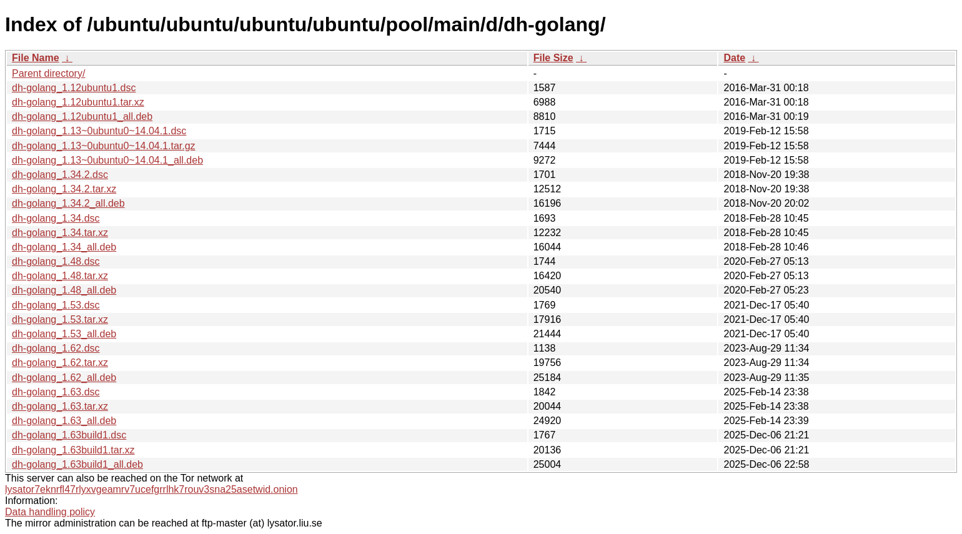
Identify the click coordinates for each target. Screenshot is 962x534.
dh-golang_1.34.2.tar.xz (64, 189)
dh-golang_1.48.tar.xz (60, 275)
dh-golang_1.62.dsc (56, 348)
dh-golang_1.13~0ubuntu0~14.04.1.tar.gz (104, 146)
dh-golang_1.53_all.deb (64, 334)
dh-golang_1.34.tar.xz (60, 232)
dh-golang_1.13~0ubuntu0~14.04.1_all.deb (107, 160)
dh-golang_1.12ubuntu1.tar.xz (78, 102)
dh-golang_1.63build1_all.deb (77, 464)
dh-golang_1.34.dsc (56, 218)
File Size (553, 57)
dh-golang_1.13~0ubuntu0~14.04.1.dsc (99, 131)
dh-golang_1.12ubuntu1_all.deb (82, 116)
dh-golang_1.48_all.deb (64, 290)
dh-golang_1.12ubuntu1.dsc (74, 87)
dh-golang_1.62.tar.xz (60, 362)
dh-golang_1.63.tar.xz (60, 406)
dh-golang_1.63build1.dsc (69, 435)
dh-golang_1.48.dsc (56, 261)
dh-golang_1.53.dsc (56, 305)
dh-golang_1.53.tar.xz (60, 319)
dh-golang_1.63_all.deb (64, 420)
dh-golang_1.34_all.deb (64, 247)
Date (734, 57)
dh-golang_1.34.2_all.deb (68, 203)
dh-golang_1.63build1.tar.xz (73, 450)
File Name (35, 57)
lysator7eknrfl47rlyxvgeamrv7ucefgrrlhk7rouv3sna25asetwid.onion (151, 489)
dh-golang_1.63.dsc (56, 392)
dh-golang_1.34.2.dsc (60, 174)
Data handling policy (50, 512)
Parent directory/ (48, 73)
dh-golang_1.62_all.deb (64, 377)
